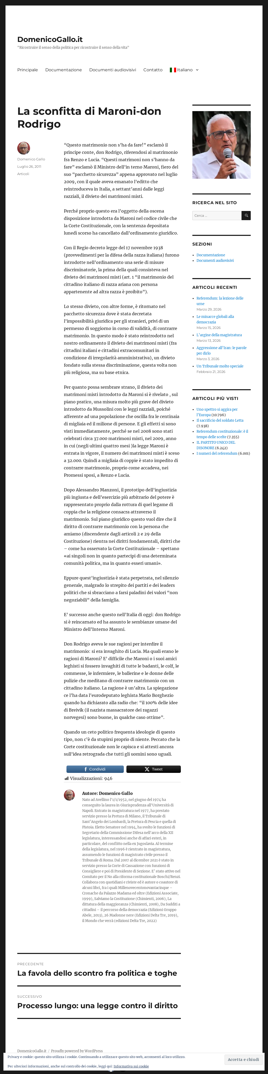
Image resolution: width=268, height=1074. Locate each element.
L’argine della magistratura (219, 335)
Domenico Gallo (31, 159)
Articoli (23, 174)
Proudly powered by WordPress (77, 1051)
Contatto (153, 69)
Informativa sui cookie (131, 1066)
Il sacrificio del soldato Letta (220, 420)
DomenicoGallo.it (50, 39)
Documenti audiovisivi (112, 69)
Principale (27, 69)
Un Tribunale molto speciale (220, 366)
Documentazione (63, 69)
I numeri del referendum (217, 453)
